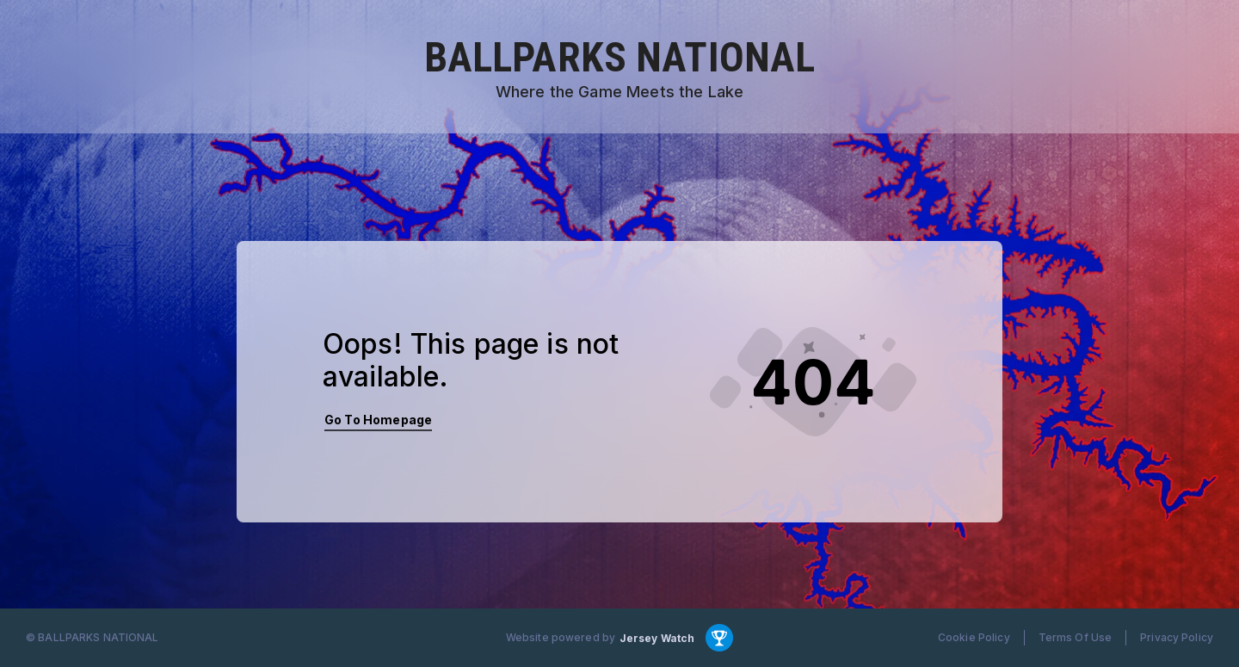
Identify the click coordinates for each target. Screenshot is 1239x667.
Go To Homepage (378, 419)
